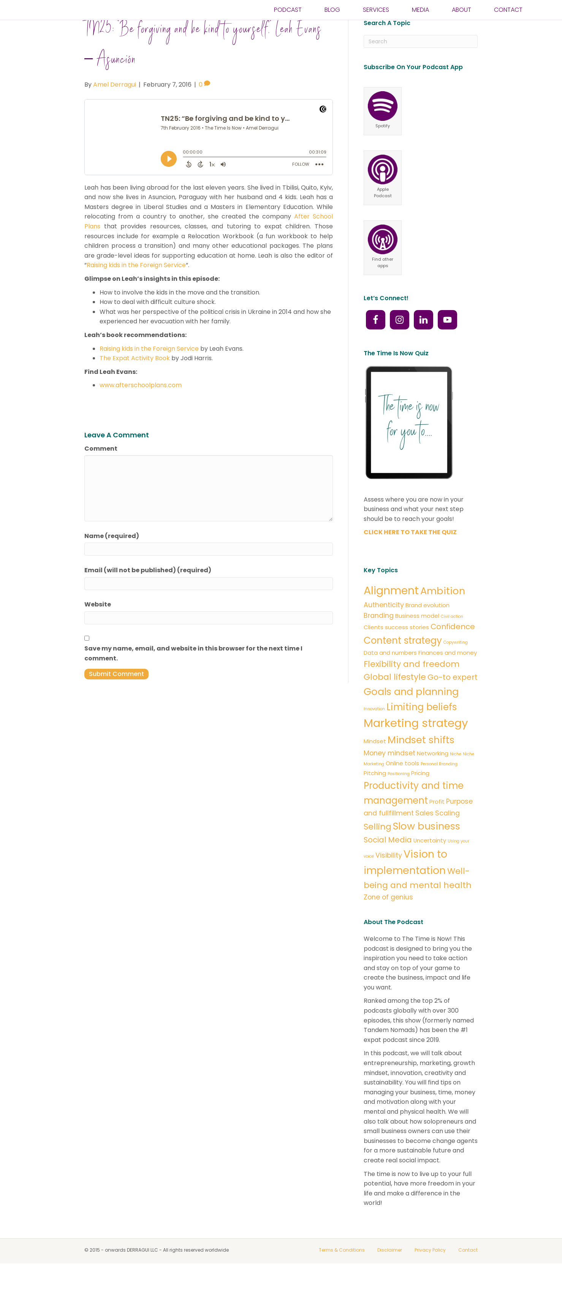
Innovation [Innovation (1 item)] (374, 729)
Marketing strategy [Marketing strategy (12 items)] (416, 743)
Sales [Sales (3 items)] (424, 833)
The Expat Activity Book (135, 378)
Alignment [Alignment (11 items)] (391, 610)
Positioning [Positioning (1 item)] (399, 794)
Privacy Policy (430, 1270)
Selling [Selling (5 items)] (377, 847)
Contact (468, 1270)
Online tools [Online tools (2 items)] (402, 784)
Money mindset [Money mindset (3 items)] (389, 773)
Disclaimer (389, 1270)
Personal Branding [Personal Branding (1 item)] (439, 784)
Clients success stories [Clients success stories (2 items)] (396, 647)
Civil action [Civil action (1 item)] (452, 637)
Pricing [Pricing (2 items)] (420, 793)
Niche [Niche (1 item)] (455, 774)
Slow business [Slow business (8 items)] (426, 846)
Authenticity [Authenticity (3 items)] (384, 625)
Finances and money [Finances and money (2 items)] (447, 673)
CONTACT (508, 17)
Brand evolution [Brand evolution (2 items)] (427, 625)
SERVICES (376, 17)
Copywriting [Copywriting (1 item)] (455, 662)
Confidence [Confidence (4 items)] (453, 646)
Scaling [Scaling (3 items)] (447, 833)
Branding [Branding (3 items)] (379, 635)
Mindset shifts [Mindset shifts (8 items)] (421, 760)
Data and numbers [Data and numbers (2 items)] (390, 673)
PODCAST (288, 17)
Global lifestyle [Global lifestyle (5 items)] (395, 697)
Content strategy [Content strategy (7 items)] (403, 660)
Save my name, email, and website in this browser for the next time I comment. (193, 673)
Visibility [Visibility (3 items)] (388, 875)
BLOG (332, 17)
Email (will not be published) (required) (147, 590)
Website (97, 625)
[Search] (421, 61)
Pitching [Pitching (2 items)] (375, 793)
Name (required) (111, 556)
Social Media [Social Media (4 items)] (388, 860)
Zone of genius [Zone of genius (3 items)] (388, 917)
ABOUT (461, 17)
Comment (100, 468)
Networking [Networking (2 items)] (432, 774)
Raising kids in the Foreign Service (136, 285)
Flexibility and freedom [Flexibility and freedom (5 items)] (412, 684)
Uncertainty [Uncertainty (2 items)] (429, 860)
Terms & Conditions (342, 1270)
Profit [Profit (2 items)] (437, 822)
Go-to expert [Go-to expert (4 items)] (452, 697)
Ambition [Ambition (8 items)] (442, 611)
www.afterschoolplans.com (141, 405)
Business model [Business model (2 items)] (417, 636)
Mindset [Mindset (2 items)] (375, 762)
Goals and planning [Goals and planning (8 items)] (411, 712)
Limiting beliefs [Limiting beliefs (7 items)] (421, 727)
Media (420, 17)
